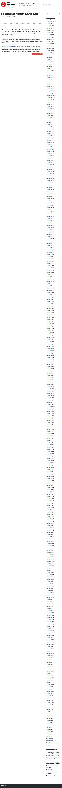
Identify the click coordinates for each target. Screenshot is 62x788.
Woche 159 (49, 386)
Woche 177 (49, 346)
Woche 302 (49, 68)
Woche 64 (49, 599)
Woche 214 (49, 265)
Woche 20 (49, 698)
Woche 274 (49, 131)
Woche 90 (49, 541)
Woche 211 (49, 270)
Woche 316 (49, 37)
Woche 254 (49, 176)
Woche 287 (49, 102)
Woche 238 (49, 211)
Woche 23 (49, 691)
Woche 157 (49, 391)
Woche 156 (49, 393)
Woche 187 (49, 323)
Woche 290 (49, 95)
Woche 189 (49, 319)
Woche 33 (49, 668)
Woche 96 (49, 527)
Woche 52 (49, 626)
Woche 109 (49, 498)
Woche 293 (49, 88)
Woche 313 (49, 43)
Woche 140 (49, 429)
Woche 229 (49, 232)
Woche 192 (49, 312)
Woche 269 (49, 142)
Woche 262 (49, 158)
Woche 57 (49, 615)
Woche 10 (49, 716)
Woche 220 (49, 252)
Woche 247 (49, 191)
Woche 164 (49, 375)
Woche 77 (49, 570)
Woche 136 (49, 438)
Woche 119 (49, 476)
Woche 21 (49, 695)
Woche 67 (49, 592)
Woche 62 (49, 604)
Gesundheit (49, 745)
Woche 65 (49, 597)
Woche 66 (49, 595)
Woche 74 (49, 577)
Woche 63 (49, 601)
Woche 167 (49, 368)
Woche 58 (49, 612)
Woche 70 (49, 586)
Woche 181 (49, 337)
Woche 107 (49, 503)
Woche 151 (49, 404)
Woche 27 (49, 682)
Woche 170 (49, 362)
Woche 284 (49, 108)
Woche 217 (49, 258)
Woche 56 (49, 617)
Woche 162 (49, 379)
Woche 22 (49, 693)
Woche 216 (49, 261)
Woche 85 (49, 552)
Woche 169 (49, 364)
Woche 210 (49, 272)
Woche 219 (49, 254)
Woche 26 (49, 684)
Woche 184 (49, 330)
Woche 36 (49, 662)
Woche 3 (49, 731)
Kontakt (29, 5)
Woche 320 (49, 28)
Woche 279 (49, 120)
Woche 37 (49, 660)
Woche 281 (49, 115)
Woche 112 (49, 491)
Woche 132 (49, 447)
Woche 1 (49, 736)
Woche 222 (49, 247)
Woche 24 (49, 689)
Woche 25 (49, 686)
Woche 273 (49, 133)
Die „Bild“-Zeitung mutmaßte (9, 46)
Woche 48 (49, 635)
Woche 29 (49, 677)
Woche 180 (49, 339)
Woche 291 (49, 93)
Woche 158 (49, 388)
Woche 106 (49, 505)
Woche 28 (49, 680)
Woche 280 (49, 117)
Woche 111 (49, 494)
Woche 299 (49, 75)
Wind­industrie (49, 778)
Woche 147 (49, 413)
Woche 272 (49, 135)
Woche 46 (49, 639)
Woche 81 (49, 561)
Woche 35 (49, 664)
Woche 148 (49, 411)
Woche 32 (49, 671)
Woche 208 (49, 276)
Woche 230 (49, 229)
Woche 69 (49, 588)
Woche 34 (49, 666)
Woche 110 (49, 496)
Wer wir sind (22, 5)
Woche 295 (49, 84)
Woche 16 (49, 707)
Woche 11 (49, 713)
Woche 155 (49, 395)
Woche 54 (49, 621)
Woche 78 (49, 568)
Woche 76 (49, 572)
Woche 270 (49, 140)
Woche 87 (49, 548)
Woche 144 (49, 420)
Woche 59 (49, 610)
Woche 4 (49, 729)
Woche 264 (49, 153)
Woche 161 (49, 382)
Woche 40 (49, 653)
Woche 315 (49, 39)
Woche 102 (49, 514)
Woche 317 (49, 34)
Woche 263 (49, 155)
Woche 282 (49, 113)
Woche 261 (49, 160)
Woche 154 (49, 397)
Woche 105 (49, 507)
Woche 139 (49, 431)
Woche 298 (49, 77)
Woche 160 (49, 384)
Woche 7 (49, 722)
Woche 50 (49, 630)
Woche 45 (49, 642)
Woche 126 (49, 460)
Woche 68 (49, 590)
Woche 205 (49, 283)
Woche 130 (49, 451)
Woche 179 (49, 341)
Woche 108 (49, 500)
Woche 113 (49, 489)
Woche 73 (49, 579)
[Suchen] (50, 4)
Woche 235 (49, 218)
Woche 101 (49, 516)
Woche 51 (49, 628)
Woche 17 (49, 704)
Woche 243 (49, 200)
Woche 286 (49, 104)
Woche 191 (49, 315)
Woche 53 (49, 624)
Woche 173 (49, 355)
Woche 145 (49, 418)
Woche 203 (49, 288)
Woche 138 (49, 433)
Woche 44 (49, 644)
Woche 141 (49, 427)
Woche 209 (49, 274)
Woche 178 (49, 344)
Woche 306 (49, 59)
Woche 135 (49, 440)
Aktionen (48, 738)
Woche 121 (49, 471)
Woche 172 (49, 357)
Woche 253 (49, 178)
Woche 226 (49, 238)
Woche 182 (49, 335)
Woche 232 (49, 225)
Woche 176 (49, 348)
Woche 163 (49, 377)
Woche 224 (49, 243)
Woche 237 (49, 214)
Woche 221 (49, 250)
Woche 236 (49, 216)
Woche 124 (49, 465)
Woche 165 (49, 373)
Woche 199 (49, 297)
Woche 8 (49, 720)
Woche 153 (49, 400)
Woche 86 (49, 550)
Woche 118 (49, 478)
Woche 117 (49, 480)
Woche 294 (49, 86)
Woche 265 (49, 151)
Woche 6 (49, 725)
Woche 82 (49, 559)
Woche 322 (49, 23)
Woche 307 (49, 57)
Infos (33, 3)
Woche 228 (49, 234)
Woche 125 (49, 462)
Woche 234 (49, 220)
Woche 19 (49, 700)
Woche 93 (49, 534)
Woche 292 (49, 90)
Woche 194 (49, 308)
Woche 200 (49, 294)
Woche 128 (49, 456)
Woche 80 (49, 563)
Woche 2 (49, 733)
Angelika (5, 16)
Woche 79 (49, 565)
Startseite (21, 3)
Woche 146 (49, 415)
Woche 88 (49, 545)
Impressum (4, 785)
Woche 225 (49, 241)
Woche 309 (49, 52)
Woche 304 (49, 64)
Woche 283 (49, 111)
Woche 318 (49, 32)
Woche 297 (49, 79)
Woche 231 (49, 227)
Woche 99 (49, 521)
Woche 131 (49, 449)
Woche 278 (49, 122)
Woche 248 (49, 189)
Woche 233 (49, 223)
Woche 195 (49, 306)
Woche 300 (49, 73)
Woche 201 (49, 292)
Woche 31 (49, 673)
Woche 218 (49, 256)
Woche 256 (49, 171)
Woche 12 (49, 711)
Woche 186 (49, 326)
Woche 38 (49, 657)
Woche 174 (49, 353)
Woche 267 (49, 146)
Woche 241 (49, 205)
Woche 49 (49, 633)
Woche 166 (49, 370)
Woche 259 (49, 164)
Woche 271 (49, 138)
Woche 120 (49, 474)
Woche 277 (49, 124)
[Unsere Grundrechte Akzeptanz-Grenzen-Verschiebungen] (9, 4)
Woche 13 (49, 709)
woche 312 (49, 46)
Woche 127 (49, 458)
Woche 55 (49, 619)
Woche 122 (49, 469)
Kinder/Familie (49, 740)
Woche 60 (49, 608)
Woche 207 (49, 279)
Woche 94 (49, 532)
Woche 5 (49, 727)
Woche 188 (49, 321)
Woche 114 (49, 487)
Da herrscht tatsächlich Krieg (53, 775)
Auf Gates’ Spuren (50, 769)
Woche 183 (49, 332)
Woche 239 (49, 209)
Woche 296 (49, 81)
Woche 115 (49, 485)
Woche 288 (49, 99)
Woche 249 (49, 187)
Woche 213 (49, 267)
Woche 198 (49, 299)
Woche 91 (49, 539)
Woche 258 (49, 167)
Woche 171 (49, 359)
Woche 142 (49, 424)
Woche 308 (49, 55)
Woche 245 (49, 196)
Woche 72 (49, 581)
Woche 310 (49, 50)
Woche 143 (49, 422)
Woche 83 (49, 556)
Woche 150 (49, 406)
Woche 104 (49, 509)
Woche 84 (49, 554)
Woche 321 (49, 25)
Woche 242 (49, 202)
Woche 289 (49, 97)
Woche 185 (49, 328)
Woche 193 (49, 310)
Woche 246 (49, 193)
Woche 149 (49, 409)
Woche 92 (49, 536)
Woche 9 (49, 718)
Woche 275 (49, 129)
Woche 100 (49, 518)
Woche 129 (49, 453)
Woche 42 (49, 648)
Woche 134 (49, 442)
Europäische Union (50, 742)
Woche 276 (49, 126)
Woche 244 (49, 198)
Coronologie (49, 21)
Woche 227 (49, 236)
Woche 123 (49, 467)
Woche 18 (49, 702)
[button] (30, 3)
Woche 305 (49, 61)
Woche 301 (49, 70)
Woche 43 (49, 646)
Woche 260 (49, 162)
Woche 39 (49, 655)
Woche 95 (49, 530)
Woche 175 (49, 350)
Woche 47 (49, 637)
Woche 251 (49, 182)
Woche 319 (49, 30)
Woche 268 (49, 144)
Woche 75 (49, 574)
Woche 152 (49, 402)
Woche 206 (49, 281)
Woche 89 (49, 543)
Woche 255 (49, 173)
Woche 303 (49, 66)
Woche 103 (49, 512)
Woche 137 (49, 436)
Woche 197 (49, 301)
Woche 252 (49, 180)
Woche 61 (49, 606)
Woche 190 (49, 317)
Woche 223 (49, 245)
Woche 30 (49, 675)
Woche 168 (49, 366)
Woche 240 (49, 207)
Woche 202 (49, 290)
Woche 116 (49, 483)
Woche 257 (49, 169)
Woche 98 (49, 523)
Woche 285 (49, 106)
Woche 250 (49, 185)
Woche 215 (49, 263)
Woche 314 (49, 41)
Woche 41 (49, 651)
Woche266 (49, 149)
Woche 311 (49, 48)
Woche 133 (49, 444)
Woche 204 (49, 285)
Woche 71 (49, 583)
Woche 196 (49, 303)
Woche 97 (49, 525)
